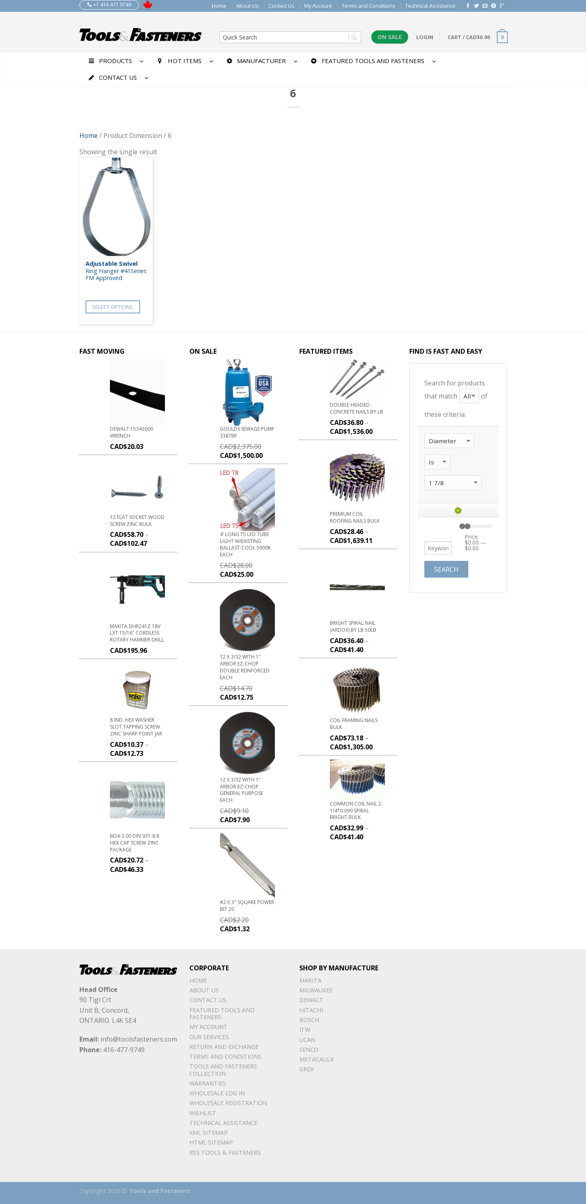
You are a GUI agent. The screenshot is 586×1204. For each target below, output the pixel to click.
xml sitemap (208, 1132)
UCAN (307, 1040)
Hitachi (311, 1010)
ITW (304, 1029)
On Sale (389, 37)
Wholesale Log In (217, 1093)
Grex (306, 1069)
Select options (112, 307)
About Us (247, 5)
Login (424, 37)
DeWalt (311, 1000)
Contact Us (281, 5)
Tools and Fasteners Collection (223, 1069)
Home (219, 5)
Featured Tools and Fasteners (222, 1013)
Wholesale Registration (228, 1103)
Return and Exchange (224, 1047)
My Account (318, 5)
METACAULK (316, 1059)
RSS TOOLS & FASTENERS (225, 1152)
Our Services (209, 1037)
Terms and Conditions (368, 5)
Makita (310, 980)
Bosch (309, 1020)
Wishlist (202, 1113)
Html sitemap (211, 1142)
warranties (207, 1083)
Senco (308, 1049)
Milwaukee (316, 990)
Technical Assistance (430, 5)
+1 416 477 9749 (109, 4)
